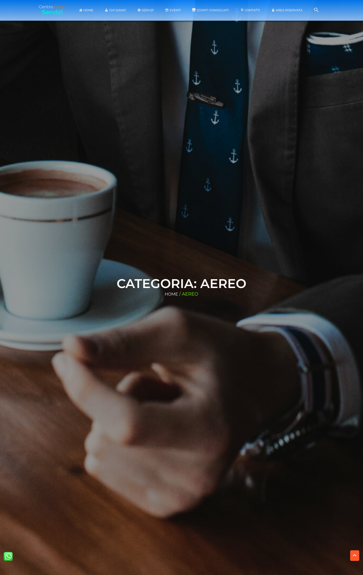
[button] (316, 11)
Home (171, 294)
